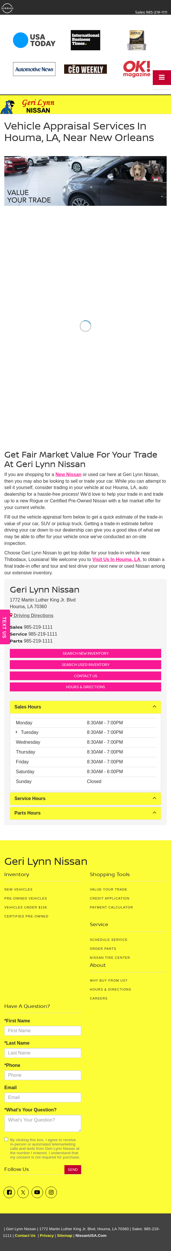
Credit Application (110, 898)
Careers (99, 998)
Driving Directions (31, 615)
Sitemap (64, 1235)
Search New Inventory (86, 653)
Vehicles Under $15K (25, 907)
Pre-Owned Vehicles (25, 898)
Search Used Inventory (85, 664)
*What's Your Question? (30, 1109)
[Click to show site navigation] (162, 77)
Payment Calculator (111, 907)
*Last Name (16, 1043)
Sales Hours (85, 706)
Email (10, 1087)
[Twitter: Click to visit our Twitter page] (23, 1192)
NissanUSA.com (90, 1235)
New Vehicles (18, 889)
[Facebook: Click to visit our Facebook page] (9, 1192)
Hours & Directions (85, 686)
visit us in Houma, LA (116, 559)
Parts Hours (85, 812)
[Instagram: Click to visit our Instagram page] (51, 1192)
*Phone (12, 1065)
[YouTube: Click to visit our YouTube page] (37, 1192)
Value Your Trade (108, 889)
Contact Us (85, 675)
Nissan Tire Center (110, 957)
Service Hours (85, 798)
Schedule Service (109, 939)
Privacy (47, 1235)
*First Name (17, 1020)
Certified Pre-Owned (26, 916)
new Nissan (68, 474)
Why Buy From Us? (109, 980)
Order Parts (103, 948)
